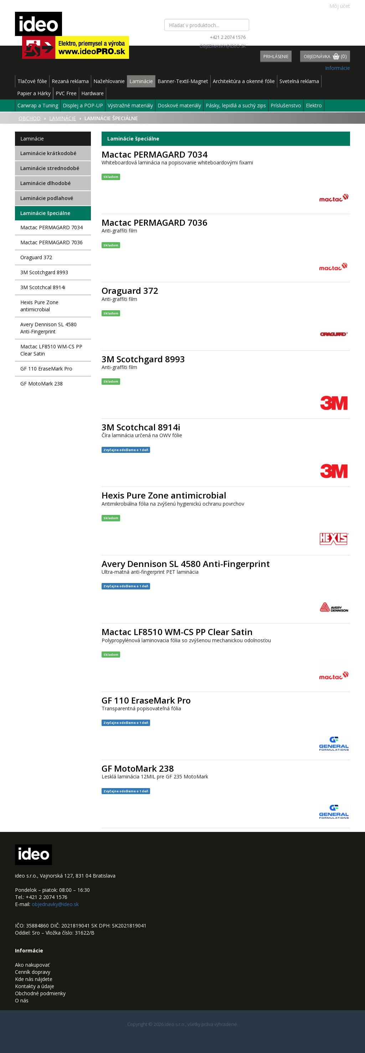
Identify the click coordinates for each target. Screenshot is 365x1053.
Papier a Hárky (34, 93)
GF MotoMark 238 (41, 383)
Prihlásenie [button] (275, 56)
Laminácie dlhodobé (45, 183)
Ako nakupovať (32, 964)
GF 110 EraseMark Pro (46, 368)
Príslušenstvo (286, 105)
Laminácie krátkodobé (48, 153)
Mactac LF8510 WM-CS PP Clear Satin (51, 350)
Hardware (92, 93)
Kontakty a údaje (34, 986)
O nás (22, 1000)
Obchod (30, 118)
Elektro (314, 105)
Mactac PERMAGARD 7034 (51, 227)
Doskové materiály (179, 105)
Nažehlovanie (109, 81)
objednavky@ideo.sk (223, 46)
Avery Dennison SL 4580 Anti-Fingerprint (48, 328)
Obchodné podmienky (40, 993)
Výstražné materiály (130, 105)
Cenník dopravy (32, 971)
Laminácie (141, 81)
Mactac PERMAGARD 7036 (51, 242)
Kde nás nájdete (33, 979)
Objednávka (325, 57)
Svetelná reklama (299, 81)
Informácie (337, 68)
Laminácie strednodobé (49, 168)
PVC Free (66, 93)
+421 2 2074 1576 (228, 37)
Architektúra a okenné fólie (244, 81)
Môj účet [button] (336, 5)
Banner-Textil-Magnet (183, 81)
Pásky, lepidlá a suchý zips (236, 105)
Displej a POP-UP (83, 105)
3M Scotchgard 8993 (44, 272)
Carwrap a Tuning (37, 105)
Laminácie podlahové (46, 198)
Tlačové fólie (32, 81)
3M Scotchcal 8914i (42, 287)
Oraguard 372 (36, 257)
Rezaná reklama (70, 81)
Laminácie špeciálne (45, 213)
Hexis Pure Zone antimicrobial (39, 306)
